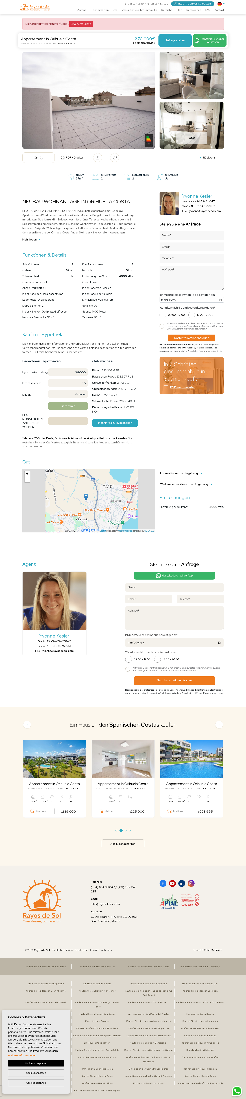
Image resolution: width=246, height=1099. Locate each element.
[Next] (219, 725)
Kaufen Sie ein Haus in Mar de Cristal (45, 1002)
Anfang (81, 10)
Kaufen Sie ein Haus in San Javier (97, 1014)
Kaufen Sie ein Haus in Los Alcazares (46, 966)
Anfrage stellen (175, 40)
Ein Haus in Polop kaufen (97, 1042)
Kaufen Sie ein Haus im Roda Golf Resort (149, 1035)
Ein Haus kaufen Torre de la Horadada (97, 1028)
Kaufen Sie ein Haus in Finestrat (97, 966)
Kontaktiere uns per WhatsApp (209, 40)
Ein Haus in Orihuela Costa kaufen (200, 1057)
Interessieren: (31, 383)
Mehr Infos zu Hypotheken (115, 423)
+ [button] (27, 474)
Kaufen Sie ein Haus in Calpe (97, 1076)
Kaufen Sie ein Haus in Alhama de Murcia (148, 1021)
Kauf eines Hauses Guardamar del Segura (97, 1090)
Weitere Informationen (22, 1055)
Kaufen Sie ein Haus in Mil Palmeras (200, 1028)
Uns (115, 10)
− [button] (27, 479)
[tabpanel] (54, 779)
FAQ (208, 10)
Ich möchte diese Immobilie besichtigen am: (187, 295)
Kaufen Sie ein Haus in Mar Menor (97, 990)
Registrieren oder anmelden (192, 3)
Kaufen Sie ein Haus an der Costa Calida (97, 1050)
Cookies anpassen (36, 1072)
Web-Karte (107, 950)
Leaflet (103, 531)
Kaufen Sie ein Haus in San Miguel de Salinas (148, 1050)
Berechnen (68, 406)
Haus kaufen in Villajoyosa (200, 1050)
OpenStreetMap (125, 531)
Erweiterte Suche (81, 23)
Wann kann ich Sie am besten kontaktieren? (187, 307)
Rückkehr (207, 157)
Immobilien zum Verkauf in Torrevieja (200, 966)
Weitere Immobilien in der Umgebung (186, 484)
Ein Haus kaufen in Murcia (97, 983)
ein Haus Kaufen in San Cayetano (46, 983)
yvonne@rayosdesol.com (205, 211)
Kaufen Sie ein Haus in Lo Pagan (200, 990)
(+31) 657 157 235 (158, 3)
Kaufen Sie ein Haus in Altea (97, 1083)
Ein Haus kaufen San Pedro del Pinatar (148, 1014)
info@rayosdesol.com (105, 904)
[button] (97, 157)
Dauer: (26, 394)
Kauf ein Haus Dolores (97, 1021)
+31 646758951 (205, 206)
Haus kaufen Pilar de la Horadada (148, 983)
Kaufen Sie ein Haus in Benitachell (148, 1042)
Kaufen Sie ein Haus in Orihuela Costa (148, 966)
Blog (179, 10)
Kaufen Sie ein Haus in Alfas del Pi (200, 1042)
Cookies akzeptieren (36, 1063)
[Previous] (27, 725)
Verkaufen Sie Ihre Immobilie (139, 10)
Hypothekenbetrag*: (33, 372)
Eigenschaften (100, 10)
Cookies (94, 950)
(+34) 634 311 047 (136, 3)
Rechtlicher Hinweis (62, 950)
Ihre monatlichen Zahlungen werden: (32, 421)
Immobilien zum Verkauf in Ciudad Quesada (148, 1076)
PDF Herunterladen (179, 387)
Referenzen (193, 10)
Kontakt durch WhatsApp (174, 575)
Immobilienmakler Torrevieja (97, 1068)
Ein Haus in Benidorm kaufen (148, 1083)
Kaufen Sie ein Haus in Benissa (200, 1068)
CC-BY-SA (149, 531)
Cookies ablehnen (36, 1082)
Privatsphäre (81, 950)
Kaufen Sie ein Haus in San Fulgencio (149, 1028)
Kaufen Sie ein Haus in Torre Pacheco (148, 1002)
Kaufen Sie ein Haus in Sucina (200, 1035)
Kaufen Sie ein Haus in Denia (200, 1076)
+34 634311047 (205, 201)
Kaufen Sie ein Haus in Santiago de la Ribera (97, 1035)
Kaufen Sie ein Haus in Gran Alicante (46, 990)
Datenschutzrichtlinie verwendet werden (186, 329)
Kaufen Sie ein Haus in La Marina (200, 1021)
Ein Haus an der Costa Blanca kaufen (149, 1068)
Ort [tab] (38, 157)
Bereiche (167, 10)
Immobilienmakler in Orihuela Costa (97, 1057)
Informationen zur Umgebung (181, 473)
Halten (38, 811)
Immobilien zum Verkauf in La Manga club (200, 1083)
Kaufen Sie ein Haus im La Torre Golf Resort (200, 1002)
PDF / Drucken (72, 157)
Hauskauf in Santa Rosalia (200, 1014)
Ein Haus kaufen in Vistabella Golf (200, 983)
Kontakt (219, 10)
